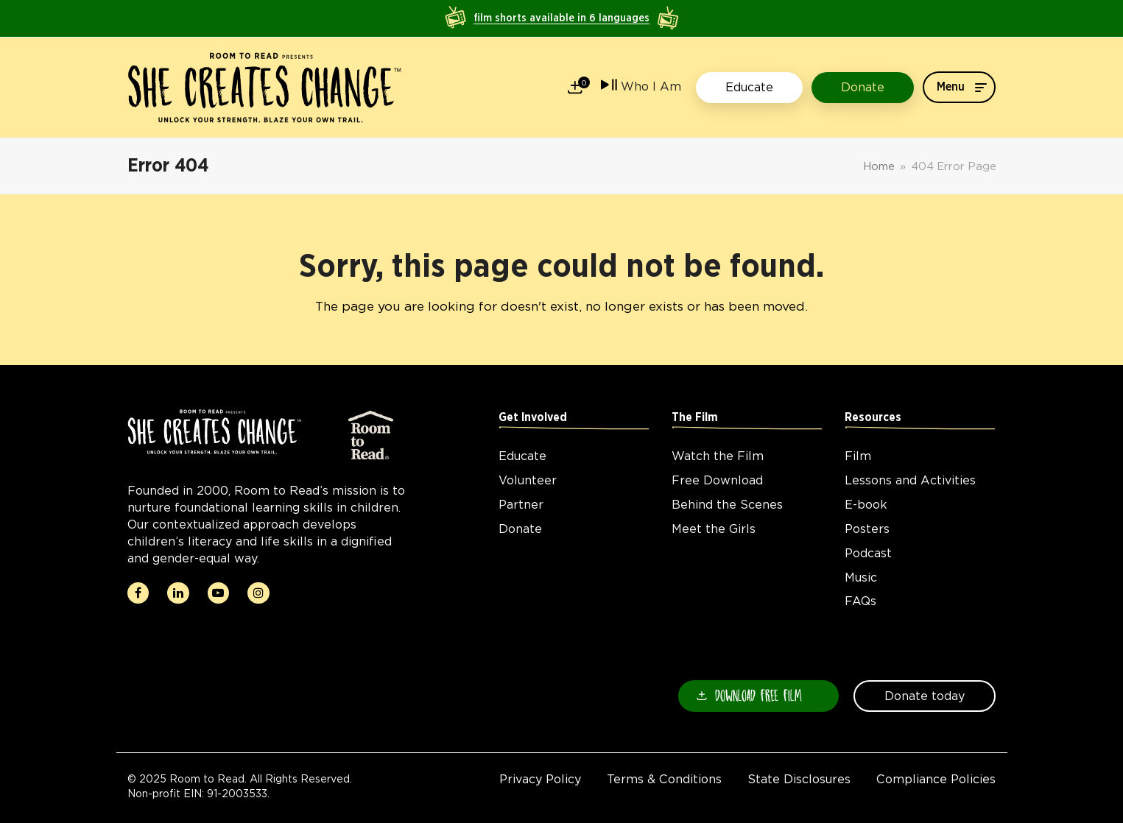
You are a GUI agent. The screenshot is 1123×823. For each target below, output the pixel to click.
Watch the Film (718, 456)
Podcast (868, 553)
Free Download (717, 480)
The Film (695, 417)
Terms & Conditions (664, 779)
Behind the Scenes (727, 505)
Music (861, 577)
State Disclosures (799, 779)
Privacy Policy (540, 779)
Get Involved (533, 417)
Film (858, 456)
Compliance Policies (936, 779)
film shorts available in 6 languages (561, 18)
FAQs (860, 601)
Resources (873, 417)
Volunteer (528, 480)
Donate (520, 529)
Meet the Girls (714, 529)
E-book (866, 505)
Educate (522, 456)
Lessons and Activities (910, 480)
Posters (867, 529)
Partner (521, 505)
